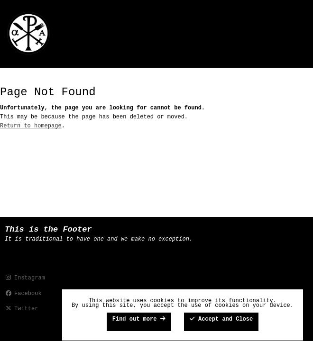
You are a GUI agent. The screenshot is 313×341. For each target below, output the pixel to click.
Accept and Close (221, 319)
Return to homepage (31, 126)
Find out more (139, 319)
